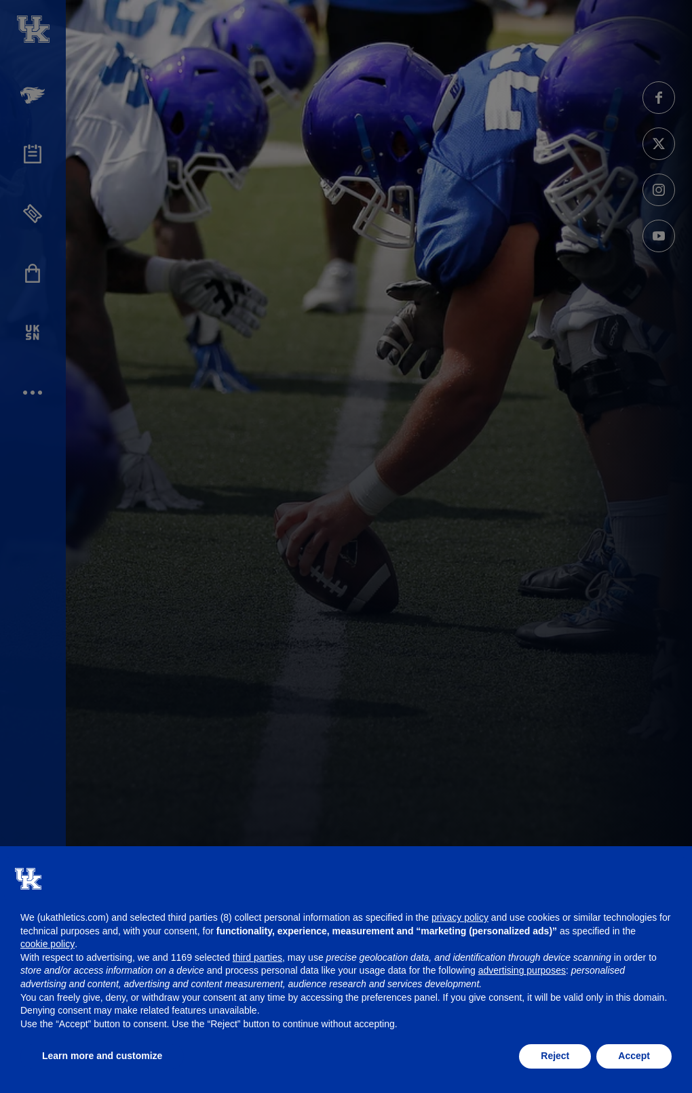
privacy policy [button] (459, 917)
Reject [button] (555, 1055)
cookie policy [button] (47, 943)
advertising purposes (522, 970)
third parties (257, 957)
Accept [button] (634, 1055)
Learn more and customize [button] (102, 1055)
